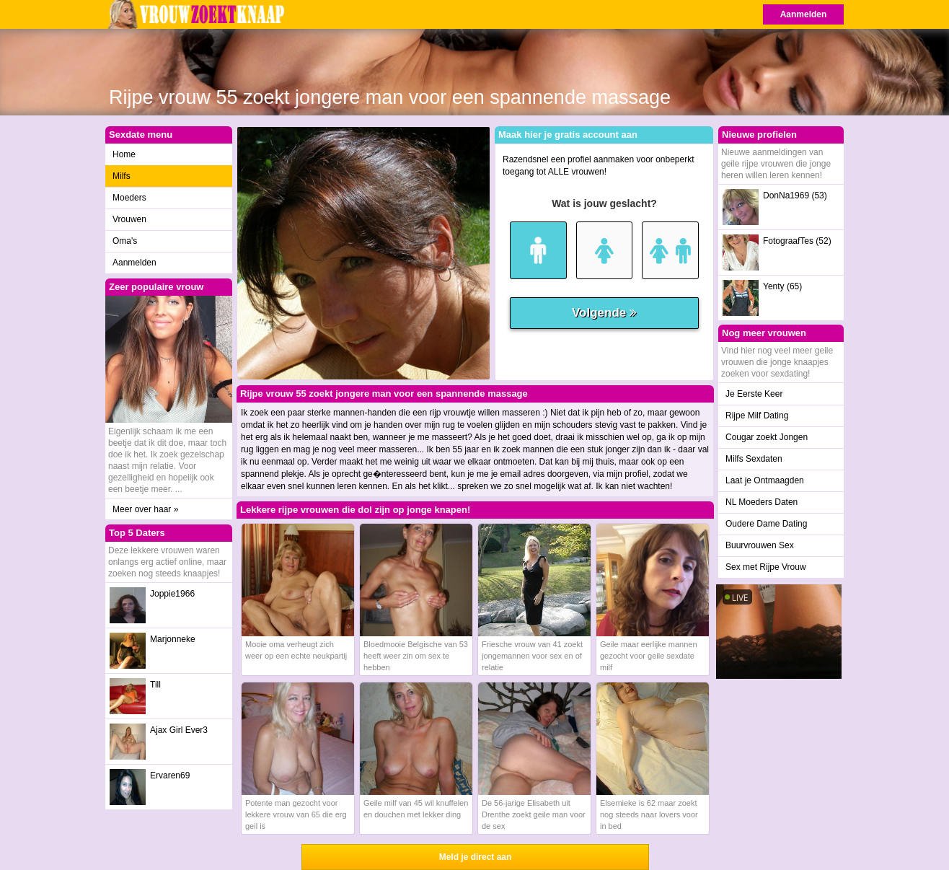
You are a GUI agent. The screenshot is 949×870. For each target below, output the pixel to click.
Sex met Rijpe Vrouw (765, 567)
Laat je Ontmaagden (764, 480)
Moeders (129, 198)
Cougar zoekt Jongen (766, 437)
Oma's (124, 241)
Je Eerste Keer (753, 394)
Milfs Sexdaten (753, 459)
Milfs (121, 176)
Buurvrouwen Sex (759, 545)
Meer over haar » (145, 509)
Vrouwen (129, 219)
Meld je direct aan (475, 857)
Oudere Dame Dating (766, 524)
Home (124, 154)
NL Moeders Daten (761, 502)
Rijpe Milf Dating (756, 415)
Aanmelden (803, 14)
